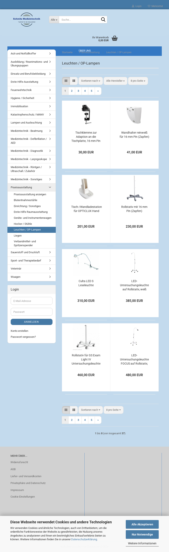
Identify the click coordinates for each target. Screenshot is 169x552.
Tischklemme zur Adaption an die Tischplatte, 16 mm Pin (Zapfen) (85, 137)
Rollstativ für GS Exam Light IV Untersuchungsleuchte (86, 359)
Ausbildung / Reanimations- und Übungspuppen (29, 63)
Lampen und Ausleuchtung (26, 122)
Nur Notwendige (142, 534)
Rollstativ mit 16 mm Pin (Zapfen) (134, 209)
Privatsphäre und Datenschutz (27, 483)
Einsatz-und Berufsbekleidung (28, 73)
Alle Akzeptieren (142, 524)
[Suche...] (54, 19)
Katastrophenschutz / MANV (27, 114)
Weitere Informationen (142, 543)
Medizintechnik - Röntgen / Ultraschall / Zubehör (26, 169)
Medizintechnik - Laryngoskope (29, 159)
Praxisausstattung (21, 187)
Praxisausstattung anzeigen (30, 194)
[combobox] (90, 81)
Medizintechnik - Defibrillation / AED (29, 140)
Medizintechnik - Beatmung (26, 130)
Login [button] (137, 6)
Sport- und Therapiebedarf (26, 260)
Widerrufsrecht (19, 462)
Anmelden (31, 321)
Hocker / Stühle (23, 223)
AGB (13, 469)
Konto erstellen (19, 330)
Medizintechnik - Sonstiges (26, 179)
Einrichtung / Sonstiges (27, 206)
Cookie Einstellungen (22, 496)
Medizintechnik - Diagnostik (27, 150)
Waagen (15, 276)
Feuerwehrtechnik (21, 90)
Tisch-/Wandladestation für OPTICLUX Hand (86, 209)
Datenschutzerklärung (84, 539)
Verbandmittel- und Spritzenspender (25, 243)
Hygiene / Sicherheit (22, 98)
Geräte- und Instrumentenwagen (32, 217)
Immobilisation (19, 106)
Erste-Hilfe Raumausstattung (31, 211)
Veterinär (16, 268)
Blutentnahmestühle (25, 200)
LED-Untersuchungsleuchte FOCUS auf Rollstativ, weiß (134, 360)
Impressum (17, 490)
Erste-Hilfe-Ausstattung (24, 81)
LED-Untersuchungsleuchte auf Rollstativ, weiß (134, 285)
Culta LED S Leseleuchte (86, 283)
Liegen (18, 235)
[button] (66, 81)
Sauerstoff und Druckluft (25, 252)
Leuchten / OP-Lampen (27, 229)
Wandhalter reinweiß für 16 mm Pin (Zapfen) (134, 134)
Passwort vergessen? (23, 336)
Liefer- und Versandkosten (25, 476)
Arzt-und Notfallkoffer (23, 53)
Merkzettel (155, 6)
